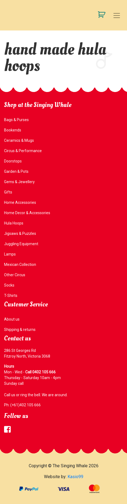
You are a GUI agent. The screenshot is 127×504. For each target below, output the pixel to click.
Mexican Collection (20, 264)
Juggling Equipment (21, 244)
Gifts (8, 192)
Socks (9, 285)
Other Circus (14, 275)
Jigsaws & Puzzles (20, 233)
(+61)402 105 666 (25, 405)
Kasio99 (75, 476)
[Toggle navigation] (116, 15)
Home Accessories (20, 202)
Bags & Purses (16, 120)
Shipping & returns (20, 329)
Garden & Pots (16, 171)
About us (12, 319)
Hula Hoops (13, 223)
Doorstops (13, 161)
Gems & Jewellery (19, 182)
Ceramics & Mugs (19, 140)
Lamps (10, 254)
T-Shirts (10, 295)
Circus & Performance (23, 151)
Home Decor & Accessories (27, 213)
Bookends (12, 130)
